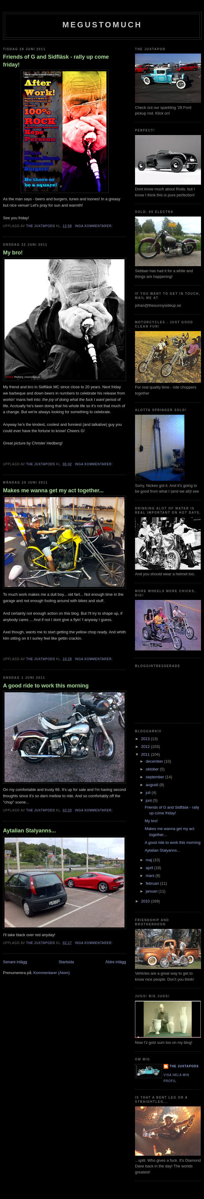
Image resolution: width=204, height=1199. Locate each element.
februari (153, 883)
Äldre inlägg (115, 962)
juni (149, 800)
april (150, 867)
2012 (146, 746)
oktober (153, 769)
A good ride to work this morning (45, 686)
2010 (146, 901)
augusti (153, 784)
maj (149, 860)
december (155, 761)
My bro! (13, 253)
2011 (146, 754)
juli (149, 792)
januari (152, 891)
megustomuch (102, 24)
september (155, 777)
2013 (146, 738)
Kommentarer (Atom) (51, 972)
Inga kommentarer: (94, 226)
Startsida (66, 962)
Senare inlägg (15, 962)
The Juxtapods (184, 1066)
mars (151, 875)
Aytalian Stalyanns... (29, 831)
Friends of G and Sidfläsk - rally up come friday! (56, 60)
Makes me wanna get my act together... (53, 490)
